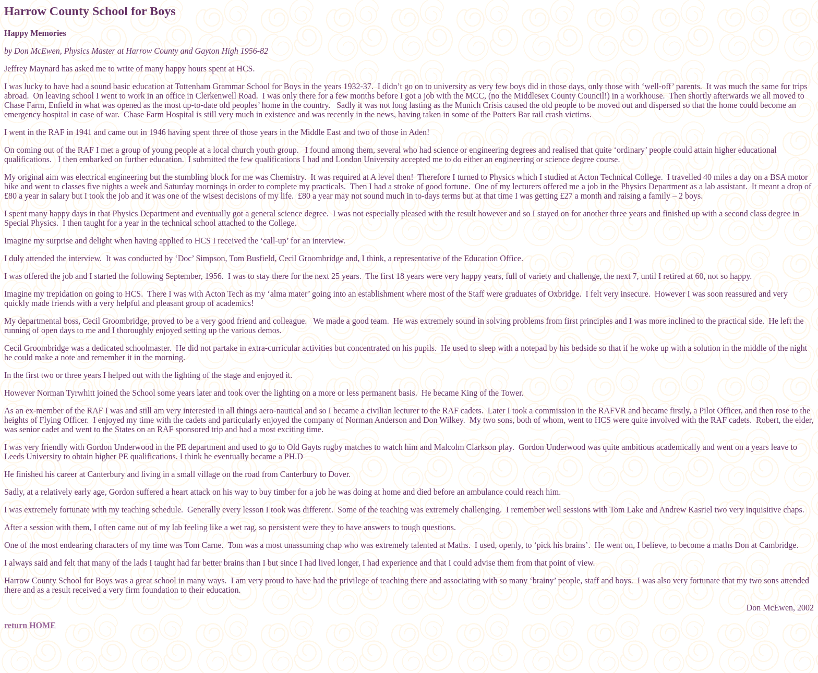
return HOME (30, 625)
